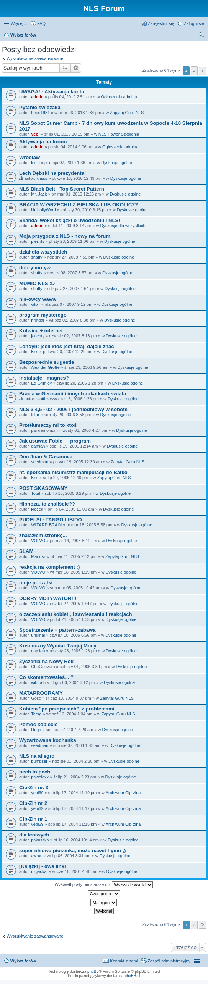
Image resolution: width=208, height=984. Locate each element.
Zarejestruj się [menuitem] (161, 23)
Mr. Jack (39, 194)
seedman (39, 462)
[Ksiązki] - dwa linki (42, 866)
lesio (35, 162)
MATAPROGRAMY (41, 693)
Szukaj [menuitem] (201, 36)
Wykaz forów (23, 961)
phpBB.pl (132, 976)
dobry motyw (35, 267)
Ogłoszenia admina (119, 97)
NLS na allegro (36, 756)
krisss (41, 178)
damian (38, 446)
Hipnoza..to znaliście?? (47, 504)
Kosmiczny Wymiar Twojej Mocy (58, 646)
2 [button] (194, 70)
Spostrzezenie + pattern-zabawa (57, 630)
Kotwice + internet (41, 331)
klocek (37, 509)
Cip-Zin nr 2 (33, 803)
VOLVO (38, 540)
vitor (35, 304)
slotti (40, 399)
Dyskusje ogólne (116, 162)
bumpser (39, 761)
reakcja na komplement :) (49, 567)
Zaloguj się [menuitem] (194, 23)
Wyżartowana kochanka (47, 740)
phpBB (93, 971)
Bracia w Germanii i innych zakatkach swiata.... (75, 394)
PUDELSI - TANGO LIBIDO (50, 520)
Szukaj (65, 68)
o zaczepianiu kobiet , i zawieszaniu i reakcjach (75, 614)
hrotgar (37, 320)
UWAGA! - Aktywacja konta (51, 92)
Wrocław (29, 157)
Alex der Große (45, 367)
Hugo (36, 729)
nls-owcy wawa (37, 299)
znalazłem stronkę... (43, 535)
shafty (36, 257)
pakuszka (40, 840)
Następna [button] (202, 71)
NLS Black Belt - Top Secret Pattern (61, 189)
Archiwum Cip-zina (123, 792)
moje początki (35, 583)
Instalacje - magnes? (44, 378)
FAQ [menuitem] (41, 23)
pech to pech (34, 772)
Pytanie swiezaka (40, 107)
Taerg (36, 714)
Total (35, 493)
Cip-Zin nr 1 (33, 819)
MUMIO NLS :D (37, 283)
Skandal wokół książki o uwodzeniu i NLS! (69, 220)
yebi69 (37, 792)
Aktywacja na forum (43, 141)
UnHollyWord (43, 209)
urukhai (38, 635)
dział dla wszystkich (43, 252)
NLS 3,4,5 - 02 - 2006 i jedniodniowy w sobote (73, 409)
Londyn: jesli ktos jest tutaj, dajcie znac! (67, 346)
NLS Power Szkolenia (118, 134)
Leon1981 (40, 112)
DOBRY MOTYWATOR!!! (48, 598)
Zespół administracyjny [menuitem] (168, 961)
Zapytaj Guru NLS (127, 112)
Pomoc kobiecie (38, 724)
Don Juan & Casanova (45, 457)
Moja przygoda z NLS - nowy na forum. (65, 236)
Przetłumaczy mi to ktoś (48, 425)
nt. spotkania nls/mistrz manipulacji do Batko (73, 472)
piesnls (37, 241)
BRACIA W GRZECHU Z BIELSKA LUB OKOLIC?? (78, 204)
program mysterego (43, 315)
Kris (34, 351)
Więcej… (19, 23)
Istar (35, 414)
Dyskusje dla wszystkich (123, 225)
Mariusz (38, 556)
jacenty (37, 336)
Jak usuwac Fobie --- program (55, 441)
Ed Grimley (41, 383)
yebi (35, 134)
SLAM (26, 551)
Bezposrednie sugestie (46, 362)
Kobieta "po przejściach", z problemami (66, 709)
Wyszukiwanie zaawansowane (35, 58)
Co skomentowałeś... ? (46, 677)
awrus (36, 855)
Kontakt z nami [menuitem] (124, 961)
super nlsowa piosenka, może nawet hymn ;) (72, 850)
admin (37, 97)
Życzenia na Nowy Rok (46, 661)
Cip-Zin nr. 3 (33, 787)
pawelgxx (40, 777)
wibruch (38, 682)
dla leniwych (34, 835)
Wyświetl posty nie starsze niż (103, 884)
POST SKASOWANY (43, 488)
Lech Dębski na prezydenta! (52, 173)
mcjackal (39, 871)
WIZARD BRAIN (46, 525)
